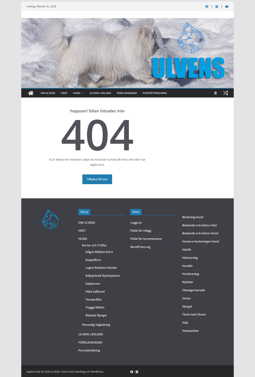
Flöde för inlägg (140, 231)
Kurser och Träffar (94, 245)
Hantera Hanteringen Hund (200, 241)
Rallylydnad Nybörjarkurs (103, 276)
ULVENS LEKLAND (100, 93)
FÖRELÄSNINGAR (127, 93)
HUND (76, 93)
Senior (186, 298)
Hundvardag (190, 274)
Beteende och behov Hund (200, 233)
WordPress (97, 371)
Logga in (136, 223)
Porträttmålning (155, 93)
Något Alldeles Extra (99, 252)
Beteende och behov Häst (199, 225)
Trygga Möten (95, 307)
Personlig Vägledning (96, 325)
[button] (82, 93)
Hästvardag (190, 258)
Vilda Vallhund (95, 292)
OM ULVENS (48, 93)
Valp (185, 323)
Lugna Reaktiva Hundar (101, 268)
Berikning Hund (192, 217)
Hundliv (187, 266)
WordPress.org (140, 247)
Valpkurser (93, 284)
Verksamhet (190, 331)
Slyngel (187, 306)
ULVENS (55, 371)
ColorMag (79, 371)
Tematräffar (94, 299)
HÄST (64, 93)
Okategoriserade (193, 290)
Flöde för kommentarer (146, 239)
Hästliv (186, 250)
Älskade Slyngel (96, 315)
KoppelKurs (93, 260)
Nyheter (187, 282)
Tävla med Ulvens (194, 314)
